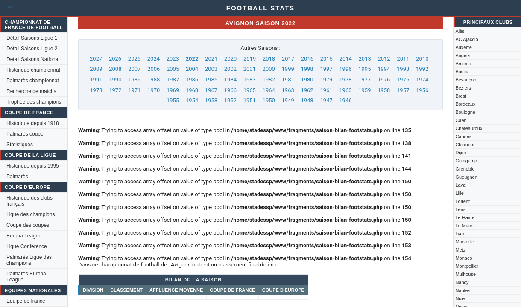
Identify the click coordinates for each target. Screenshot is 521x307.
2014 (346, 58)
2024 (153, 58)
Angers (462, 55)
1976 (384, 79)
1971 (134, 90)
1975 (403, 79)
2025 (134, 58)
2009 (96, 69)
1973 (96, 90)
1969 (173, 90)
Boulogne (465, 112)
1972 (115, 90)
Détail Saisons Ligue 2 (31, 49)
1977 (364, 79)
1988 (153, 79)
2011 (403, 58)
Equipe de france (25, 301)
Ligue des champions (30, 214)
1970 (153, 90)
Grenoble (464, 168)
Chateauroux (468, 128)
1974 (422, 79)
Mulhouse (465, 274)
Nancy (461, 282)
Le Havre (464, 217)
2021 (211, 58)
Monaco (463, 258)
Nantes (462, 290)
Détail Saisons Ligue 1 (31, 38)
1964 (269, 90)
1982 (269, 79)
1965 (249, 90)
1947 (326, 100)
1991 (96, 79)
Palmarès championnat (32, 81)
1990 (115, 79)
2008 (115, 69)
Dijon (460, 152)
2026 (115, 58)
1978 (345, 79)
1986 (192, 79)
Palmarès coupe (25, 134)
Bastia (461, 71)
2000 (269, 69)
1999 (288, 69)
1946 (345, 100)
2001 (249, 69)
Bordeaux (465, 104)
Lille (459, 193)
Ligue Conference (26, 246)
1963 (288, 90)
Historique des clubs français (29, 201)
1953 (211, 100)
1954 (192, 100)
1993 (403, 69)
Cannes (463, 136)
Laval (460, 185)
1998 (307, 69)
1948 (307, 100)
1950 (269, 100)
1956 (422, 90)
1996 (345, 69)
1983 (249, 79)
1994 (384, 69)
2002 (230, 69)
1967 (211, 90)
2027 (96, 58)
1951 (249, 100)
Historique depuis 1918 (32, 123)
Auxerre (463, 47)
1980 (307, 79)
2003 (211, 69)
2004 (192, 69)
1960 (345, 90)
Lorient (462, 201)
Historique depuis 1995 (32, 166)
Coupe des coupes (27, 225)
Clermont (464, 144)
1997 (326, 69)
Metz (460, 249)
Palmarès (17, 177)
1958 (384, 90)
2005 (173, 69)
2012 (384, 58)
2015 (326, 58)
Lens (460, 209)
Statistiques (19, 145)
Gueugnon (466, 177)
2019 (249, 58)
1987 (173, 79)
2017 (288, 58)
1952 (230, 100)
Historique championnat (33, 70)
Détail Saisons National (32, 59)
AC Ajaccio (466, 39)
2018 (269, 58)
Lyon (460, 233)
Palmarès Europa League (26, 277)
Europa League (23, 236)
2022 (192, 58)
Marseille (464, 241)
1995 (364, 69)
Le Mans (464, 225)
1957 (403, 90)
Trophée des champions (33, 102)
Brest (460, 95)
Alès (459, 31)
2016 (307, 58)
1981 (288, 79)
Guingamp (466, 160)
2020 (230, 58)
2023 (173, 58)
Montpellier (466, 266)
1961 (326, 90)
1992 (422, 69)
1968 (192, 90)
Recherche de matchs (31, 91)
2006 (153, 69)
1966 (230, 90)
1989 (134, 79)
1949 (288, 100)
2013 (365, 58)
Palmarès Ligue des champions (29, 260)
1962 (307, 90)
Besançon (465, 79)
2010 (422, 58)
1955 (173, 100)
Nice (460, 298)
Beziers (463, 87)
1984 (230, 79)
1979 (326, 79)
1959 (364, 90)
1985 (211, 79)
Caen (460, 120)
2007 (134, 69)
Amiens (463, 63)
